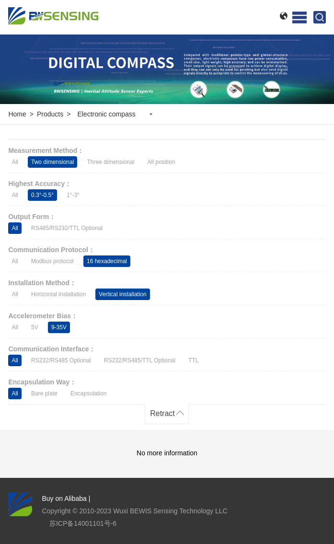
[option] (167, 69)
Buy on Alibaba (64, 498)
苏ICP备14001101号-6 (82, 523)
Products (50, 114)
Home (17, 114)
